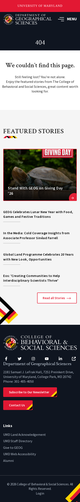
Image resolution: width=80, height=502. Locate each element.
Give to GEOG (13, 447)
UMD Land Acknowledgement (24, 434)
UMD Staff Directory (17, 441)
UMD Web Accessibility (19, 454)
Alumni (8, 460)
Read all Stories (54, 298)
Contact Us (17, 405)
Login (40, 493)
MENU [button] (67, 18)
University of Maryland (40, 5)
